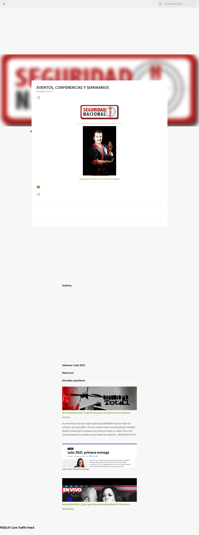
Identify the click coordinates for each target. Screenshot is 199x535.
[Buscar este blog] (180, 3)
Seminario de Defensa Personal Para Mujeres (99, 179)
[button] (38, 98)
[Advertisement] (99, 21)
